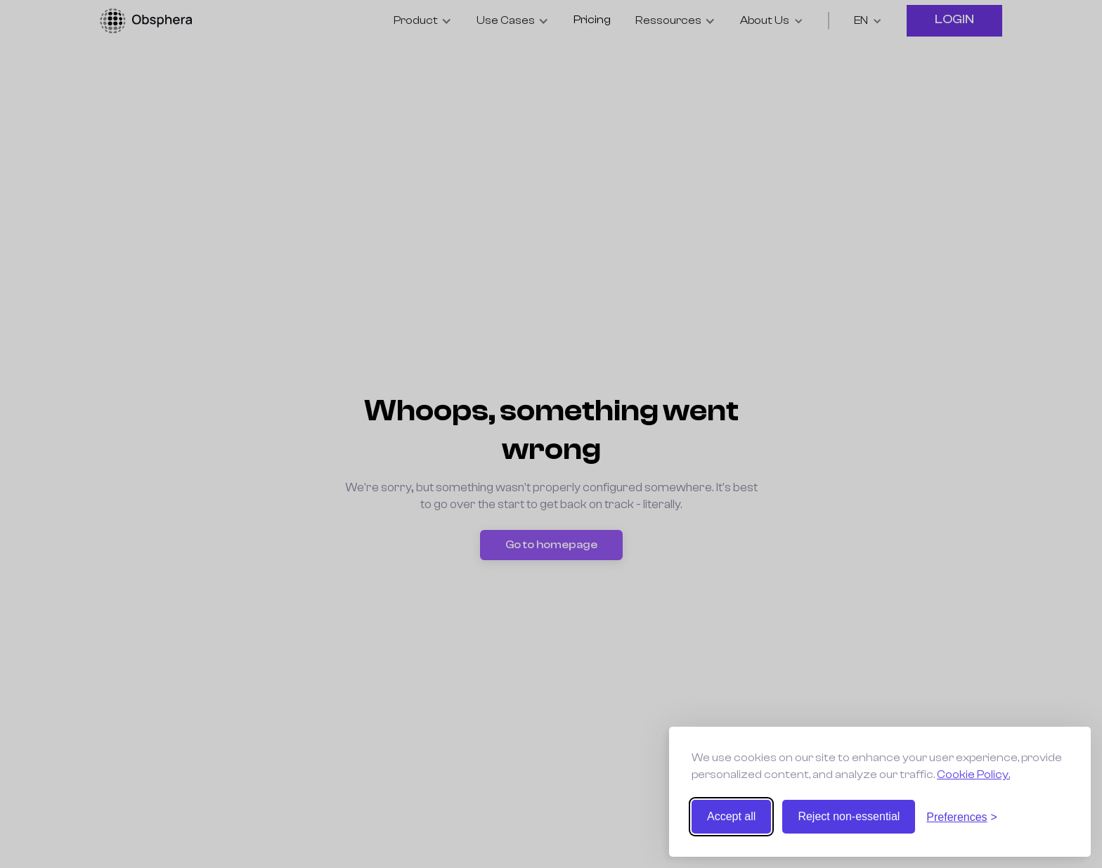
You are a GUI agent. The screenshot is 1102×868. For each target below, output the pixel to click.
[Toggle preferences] (961, 817)
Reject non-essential (849, 816)
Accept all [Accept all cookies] (731, 816)
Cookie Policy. (973, 774)
